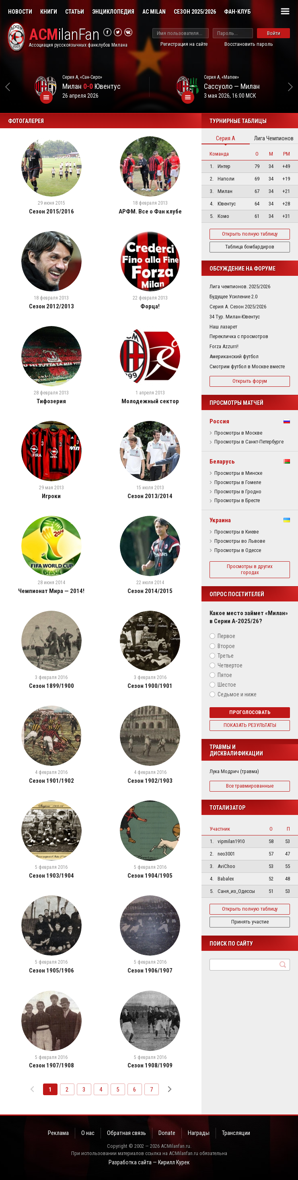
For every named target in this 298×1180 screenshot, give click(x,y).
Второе (226, 646)
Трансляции (236, 1133)
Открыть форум (249, 381)
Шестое (227, 684)
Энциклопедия (113, 11)
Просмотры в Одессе (237, 550)
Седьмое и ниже (237, 694)
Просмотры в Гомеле (237, 482)
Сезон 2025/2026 (195, 11)
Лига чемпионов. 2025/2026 (240, 286)
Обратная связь (126, 1133)
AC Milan (154, 11)
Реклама (58, 1133)
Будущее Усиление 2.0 (233, 296)
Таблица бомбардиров (249, 247)
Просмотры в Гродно (237, 492)
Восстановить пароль (248, 44)
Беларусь (222, 461)
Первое (226, 636)
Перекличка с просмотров (239, 336)
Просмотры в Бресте (237, 500)
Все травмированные (249, 786)
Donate (166, 1133)
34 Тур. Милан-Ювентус (235, 317)
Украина (220, 520)
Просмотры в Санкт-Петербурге (249, 442)
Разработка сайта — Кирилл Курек (149, 1162)
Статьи (74, 11)
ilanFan (64, 34)
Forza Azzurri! (224, 346)
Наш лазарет (223, 327)
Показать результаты (250, 725)
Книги (48, 11)
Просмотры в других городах (250, 569)
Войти (273, 33)
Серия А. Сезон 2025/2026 (238, 307)
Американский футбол (234, 356)
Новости (20, 11)
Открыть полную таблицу (249, 234)
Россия (219, 421)
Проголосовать (250, 712)
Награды (199, 1133)
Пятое (225, 675)
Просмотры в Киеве (236, 532)
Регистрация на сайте (184, 44)
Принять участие (250, 922)
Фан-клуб (237, 11)
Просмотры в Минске (238, 473)
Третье (226, 656)
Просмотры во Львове (239, 541)
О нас (88, 1133)
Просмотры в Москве (238, 433)
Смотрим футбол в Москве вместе (247, 366)
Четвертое (230, 665)
